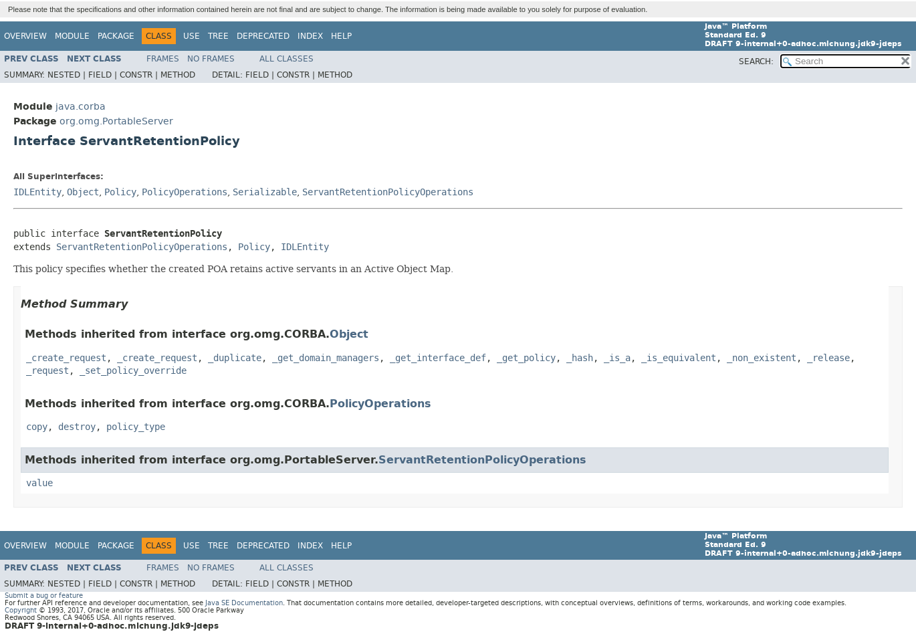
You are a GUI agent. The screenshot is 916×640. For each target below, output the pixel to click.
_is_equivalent (678, 358)
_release (828, 358)
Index (310, 36)
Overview (25, 36)
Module (72, 36)
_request (47, 371)
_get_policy (526, 358)
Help (341, 36)
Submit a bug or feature (44, 595)
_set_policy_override (133, 371)
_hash (579, 358)
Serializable (265, 192)
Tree (218, 36)
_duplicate (234, 358)
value (39, 483)
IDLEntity (37, 192)
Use (191, 36)
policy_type (135, 427)
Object (83, 192)
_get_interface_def (438, 358)
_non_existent (761, 358)
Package (116, 36)
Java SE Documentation (244, 603)
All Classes (286, 59)
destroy (77, 427)
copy (36, 427)
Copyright (21, 610)
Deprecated (263, 36)
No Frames (211, 59)
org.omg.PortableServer (116, 121)
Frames (162, 59)
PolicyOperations (184, 192)
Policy (120, 192)
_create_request (66, 358)
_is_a (617, 358)
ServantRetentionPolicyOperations (387, 192)
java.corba (80, 106)
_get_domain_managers (325, 358)
